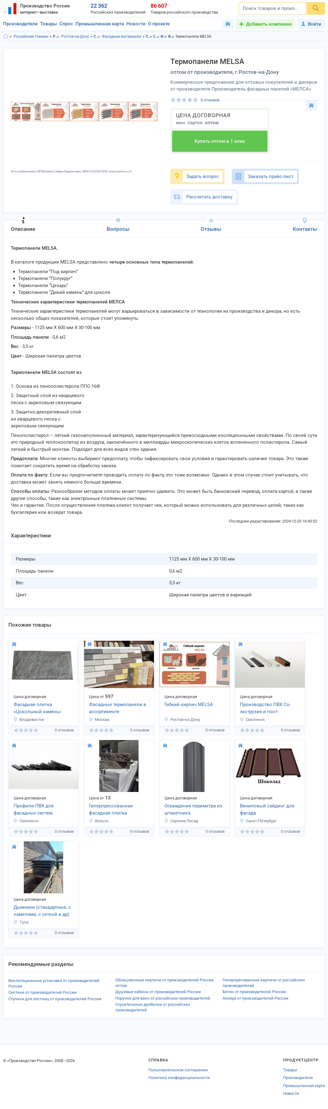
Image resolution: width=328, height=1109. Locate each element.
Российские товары (31, 36)
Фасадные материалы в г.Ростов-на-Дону (171, 36)
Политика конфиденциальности (179, 1077)
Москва (99, 719)
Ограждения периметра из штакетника (193, 809)
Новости (136, 24)
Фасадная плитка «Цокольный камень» (37, 708)
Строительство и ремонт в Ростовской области (149, 36)
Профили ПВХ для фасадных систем (33, 809)
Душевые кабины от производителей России (158, 991)
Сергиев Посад (181, 821)
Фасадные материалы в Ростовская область (163, 36)
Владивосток (28, 719)
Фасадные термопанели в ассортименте (117, 708)
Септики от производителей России (42, 992)
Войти (311, 24)
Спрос (66, 24)
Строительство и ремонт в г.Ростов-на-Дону (156, 36)
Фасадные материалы (121, 36)
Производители (20, 24)
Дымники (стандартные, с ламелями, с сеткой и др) (42, 910)
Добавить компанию (269, 24)
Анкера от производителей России (255, 998)
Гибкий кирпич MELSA (188, 704)
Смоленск (252, 719)
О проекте (159, 24)
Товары (48, 24)
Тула (20, 922)
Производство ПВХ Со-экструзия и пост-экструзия (265, 708)
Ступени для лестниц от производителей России (54, 999)
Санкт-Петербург (258, 821)
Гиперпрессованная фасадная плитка (111, 809)
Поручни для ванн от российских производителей (162, 998)
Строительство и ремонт (97, 36)
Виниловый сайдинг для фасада (267, 809)
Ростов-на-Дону (75, 36)
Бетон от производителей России (254, 991)
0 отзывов (210, 100)
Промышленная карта (99, 24)
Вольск (99, 821)
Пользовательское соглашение (178, 1070)
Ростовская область (56, 36)
